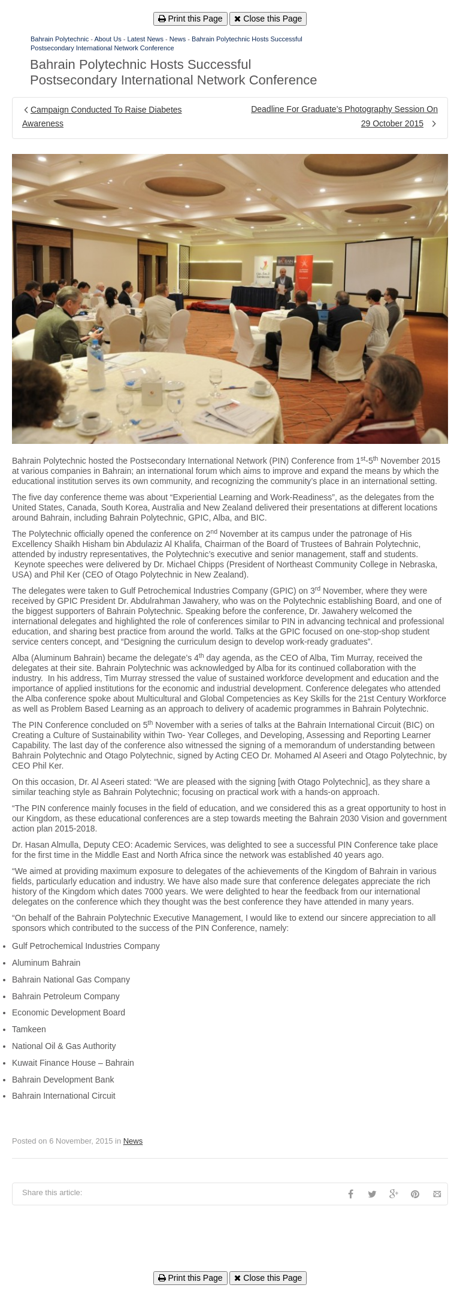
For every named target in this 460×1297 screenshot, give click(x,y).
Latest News (145, 39)
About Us (107, 39)
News (178, 39)
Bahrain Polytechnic (60, 39)
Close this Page (268, 18)
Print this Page (190, 18)
